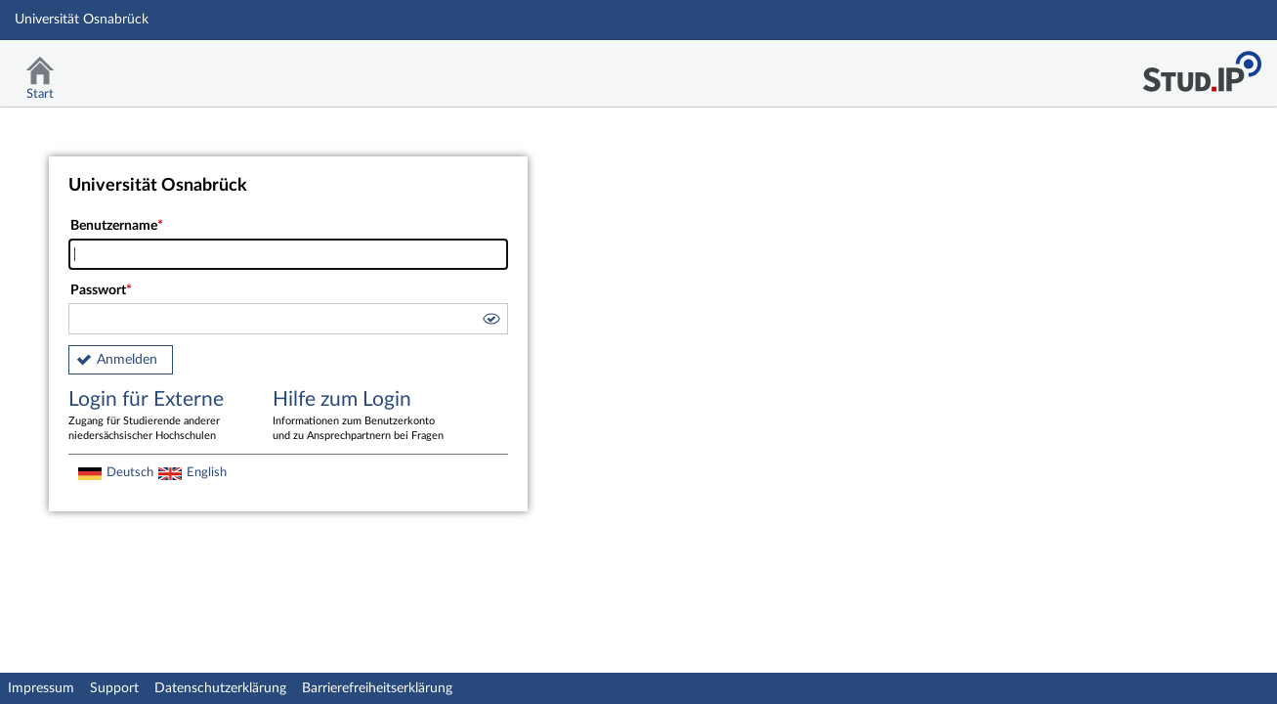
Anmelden (127, 360)
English (207, 472)
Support (114, 688)
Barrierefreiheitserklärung (377, 688)
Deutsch (129, 472)
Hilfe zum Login (360, 416)
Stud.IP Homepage (1201, 66)
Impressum (41, 688)
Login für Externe (156, 416)
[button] (490, 321)
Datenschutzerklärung (220, 688)
